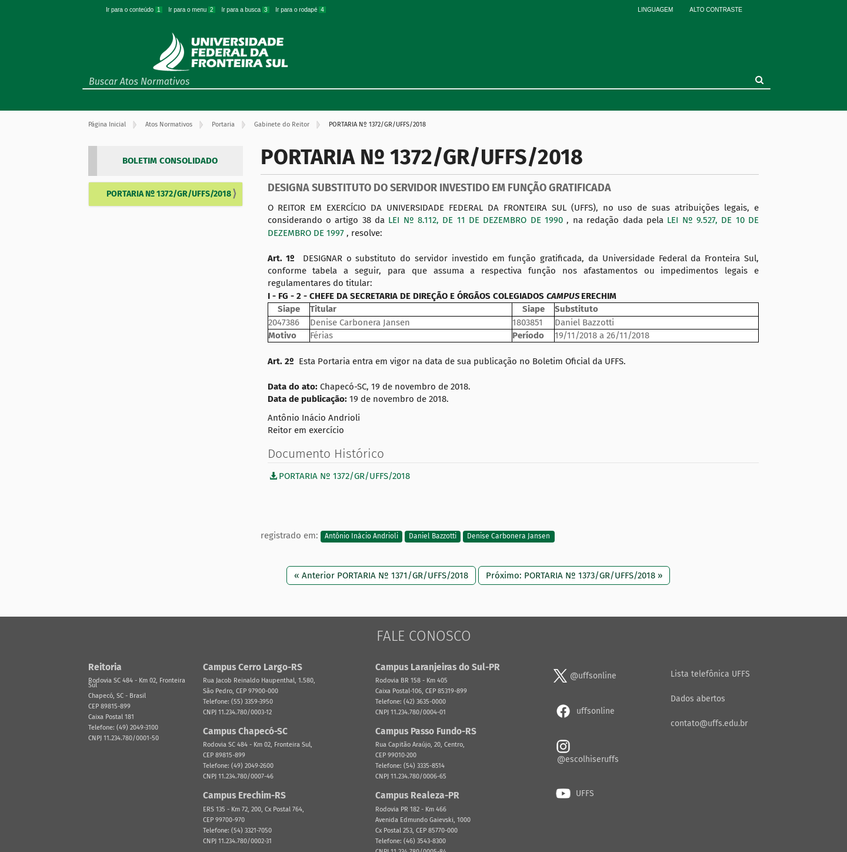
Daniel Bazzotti (432, 536)
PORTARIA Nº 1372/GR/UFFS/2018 (168, 194)
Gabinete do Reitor (281, 124)
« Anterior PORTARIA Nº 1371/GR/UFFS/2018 (381, 575)
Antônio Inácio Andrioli (361, 536)
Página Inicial (107, 124)
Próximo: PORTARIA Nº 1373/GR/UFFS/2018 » (574, 575)
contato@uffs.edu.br (709, 723)
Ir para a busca (246, 9)
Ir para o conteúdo (135, 9)
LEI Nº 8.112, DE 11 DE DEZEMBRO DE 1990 (477, 220)
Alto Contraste (715, 9)
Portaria (223, 124)
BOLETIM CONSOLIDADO (170, 160)
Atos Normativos (168, 124)
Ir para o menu (192, 9)
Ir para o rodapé (300, 9)
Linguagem (655, 9)
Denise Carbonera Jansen (508, 536)
